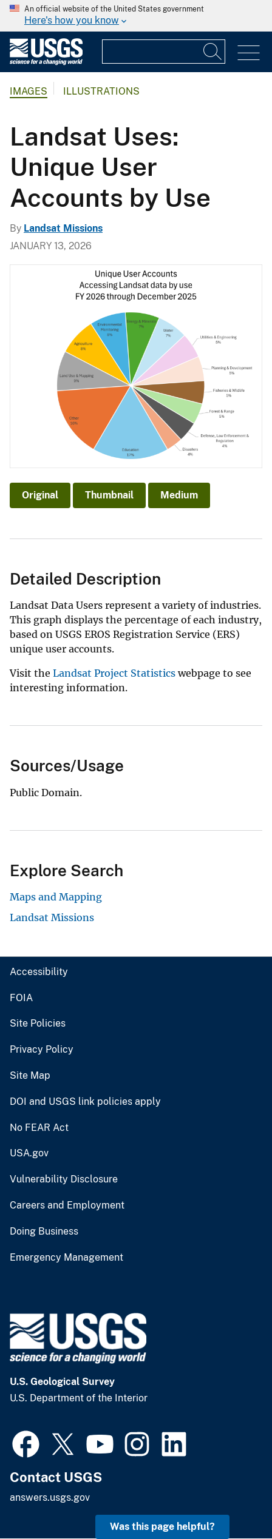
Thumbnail (109, 495)
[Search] (213, 51)
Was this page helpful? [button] (162, 1526)
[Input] (163, 51)
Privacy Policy (41, 1049)
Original (40, 495)
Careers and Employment (67, 1205)
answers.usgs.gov (50, 1497)
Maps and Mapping (56, 897)
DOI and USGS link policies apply (85, 1101)
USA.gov (29, 1153)
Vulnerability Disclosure (64, 1179)
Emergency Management (66, 1257)
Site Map (30, 1075)
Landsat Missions (63, 228)
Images (28, 91)
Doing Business (44, 1231)
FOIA (21, 998)
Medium (179, 495)
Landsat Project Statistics (114, 673)
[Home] (46, 62)
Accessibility (39, 972)
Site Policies (38, 1023)
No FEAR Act (39, 1127)
